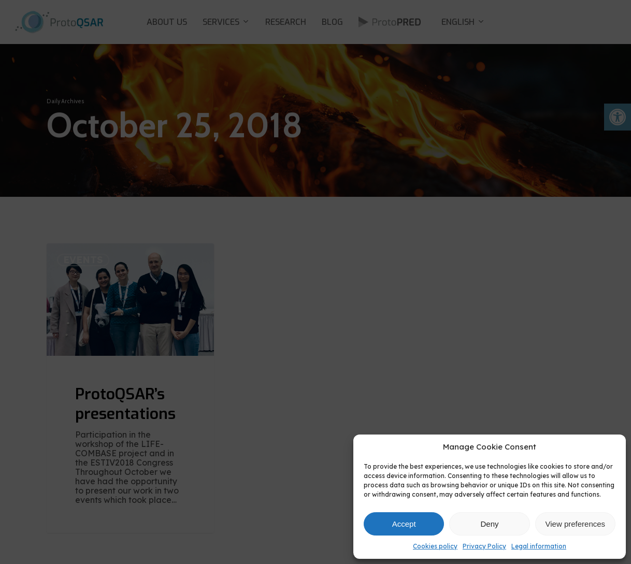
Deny (489, 523)
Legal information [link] (538, 546)
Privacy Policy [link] (484, 546)
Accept (404, 523)
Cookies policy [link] (435, 546)
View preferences (576, 523)
